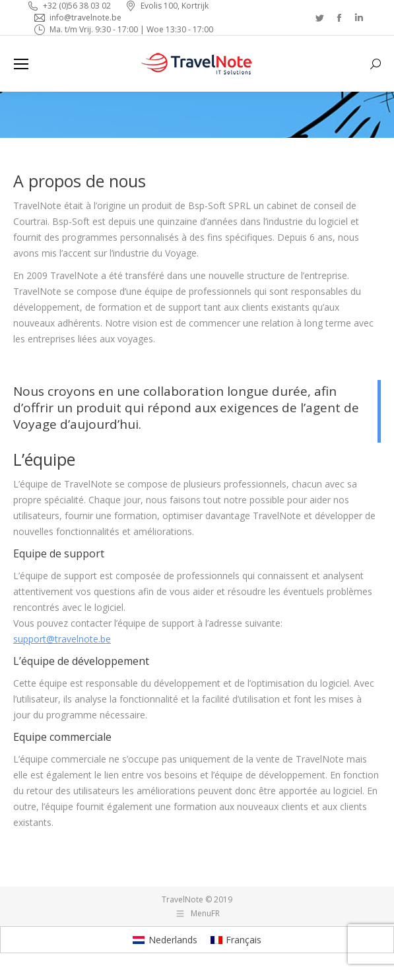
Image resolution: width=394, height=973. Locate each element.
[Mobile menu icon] (21, 64)
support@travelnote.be (62, 639)
